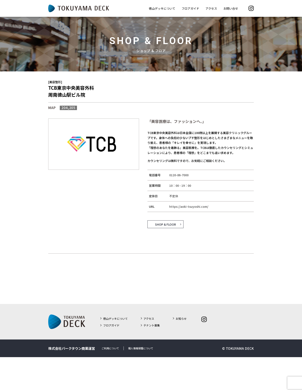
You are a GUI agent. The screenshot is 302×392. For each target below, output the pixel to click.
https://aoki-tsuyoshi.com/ (188, 206)
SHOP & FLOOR (165, 224)
